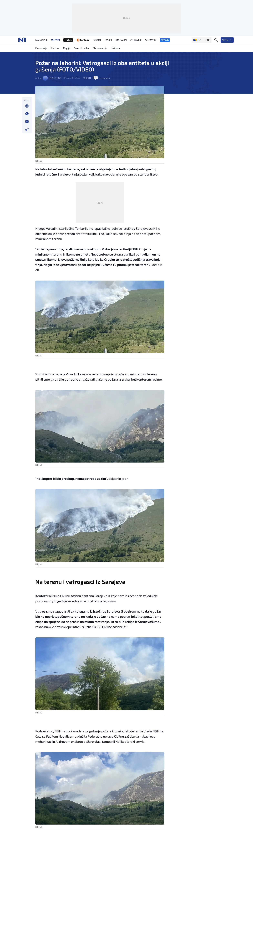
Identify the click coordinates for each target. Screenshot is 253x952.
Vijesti (89, 95)
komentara (106, 95)
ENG (209, 53)
